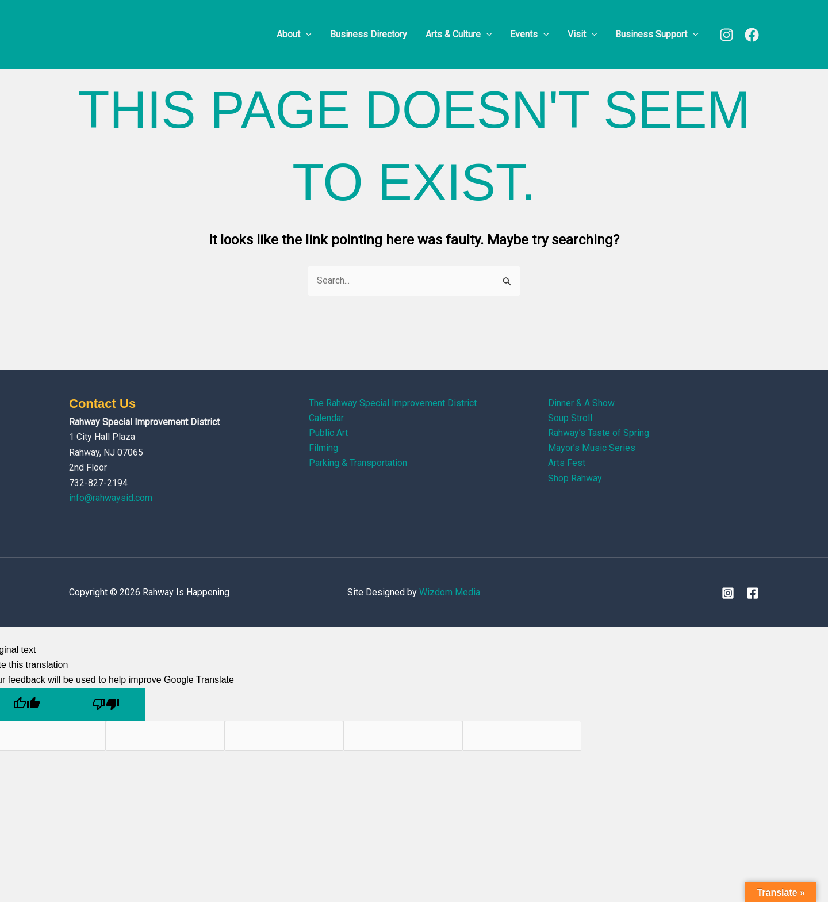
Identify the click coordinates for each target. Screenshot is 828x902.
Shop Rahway (575, 478)
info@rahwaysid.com (110, 497)
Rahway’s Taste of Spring (598, 433)
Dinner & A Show (581, 403)
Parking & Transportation (358, 463)
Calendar (326, 417)
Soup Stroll (570, 417)
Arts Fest (566, 463)
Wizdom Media (449, 592)
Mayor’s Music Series (591, 448)
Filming (323, 448)
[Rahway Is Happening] (141, 33)
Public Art (328, 433)
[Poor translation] (105, 704)
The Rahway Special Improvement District (393, 403)
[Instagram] (726, 35)
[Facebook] (752, 35)
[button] (306, 34)
